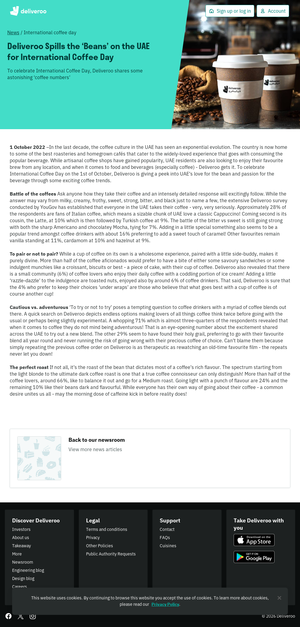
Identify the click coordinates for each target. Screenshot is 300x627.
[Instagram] (32, 616)
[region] (150, 601)
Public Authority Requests (111, 554)
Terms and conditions (106, 529)
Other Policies (99, 545)
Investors (21, 529)
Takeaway (21, 545)
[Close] (279, 598)
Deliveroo (28, 11)
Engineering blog (28, 570)
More (17, 554)
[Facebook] (8, 616)
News (13, 32)
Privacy (93, 537)
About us (20, 537)
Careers (19, 586)
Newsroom (22, 562)
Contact (167, 529)
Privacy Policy (165, 604)
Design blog (23, 578)
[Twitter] (20, 616)
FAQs (165, 537)
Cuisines (168, 545)
